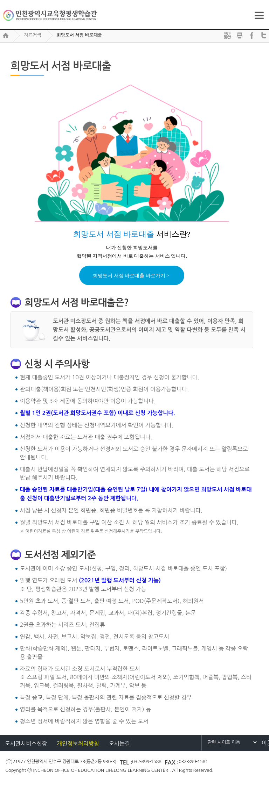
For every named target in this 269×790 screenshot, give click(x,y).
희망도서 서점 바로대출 (79, 35)
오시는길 (119, 743)
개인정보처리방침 (78, 743)
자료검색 (32, 35)
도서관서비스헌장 (26, 743)
